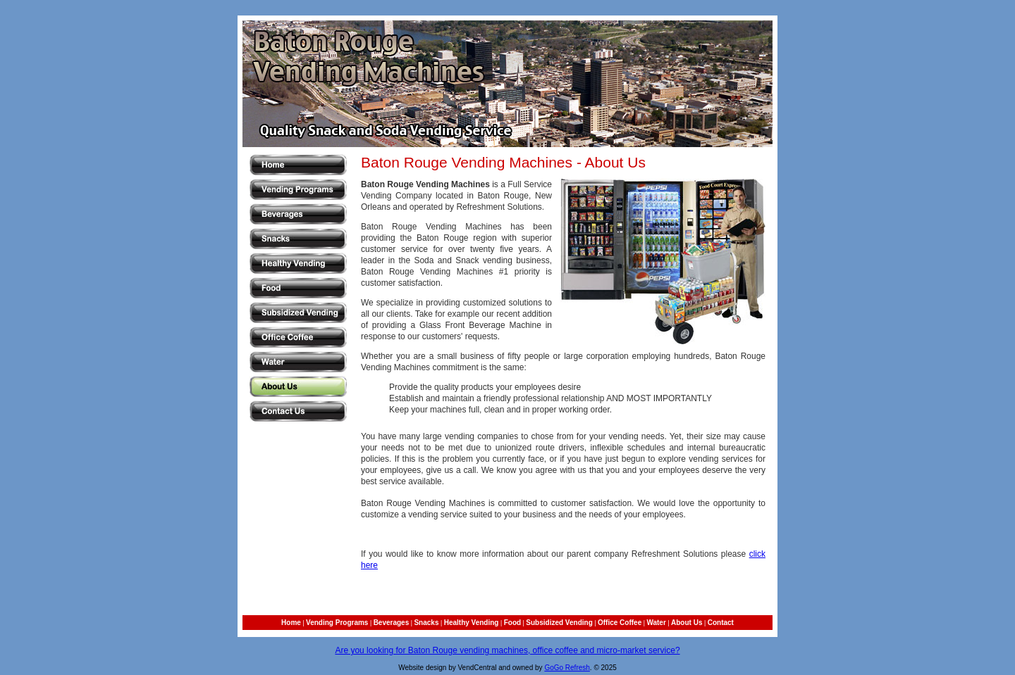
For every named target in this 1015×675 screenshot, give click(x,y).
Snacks (426, 622)
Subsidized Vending (559, 622)
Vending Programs (337, 622)
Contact (721, 622)
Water (655, 622)
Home (291, 622)
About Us (686, 622)
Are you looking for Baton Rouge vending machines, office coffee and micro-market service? (507, 650)
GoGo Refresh (566, 667)
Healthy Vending (471, 622)
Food (512, 622)
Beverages (392, 622)
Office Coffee (619, 622)
